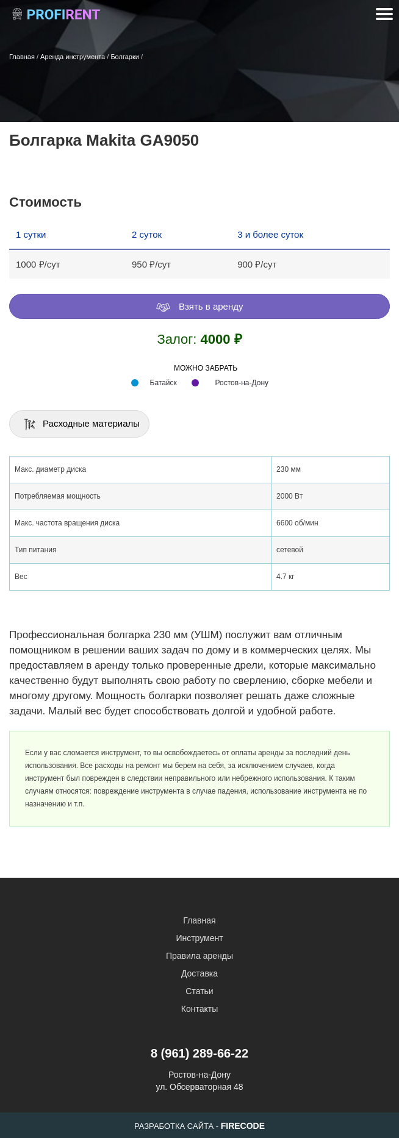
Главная (199, 920)
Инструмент (199, 938)
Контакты (199, 1009)
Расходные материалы (81, 424)
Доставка (199, 973)
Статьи (199, 991)
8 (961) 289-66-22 (199, 1053)
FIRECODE (243, 1126)
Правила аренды (199, 956)
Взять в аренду (199, 306)
